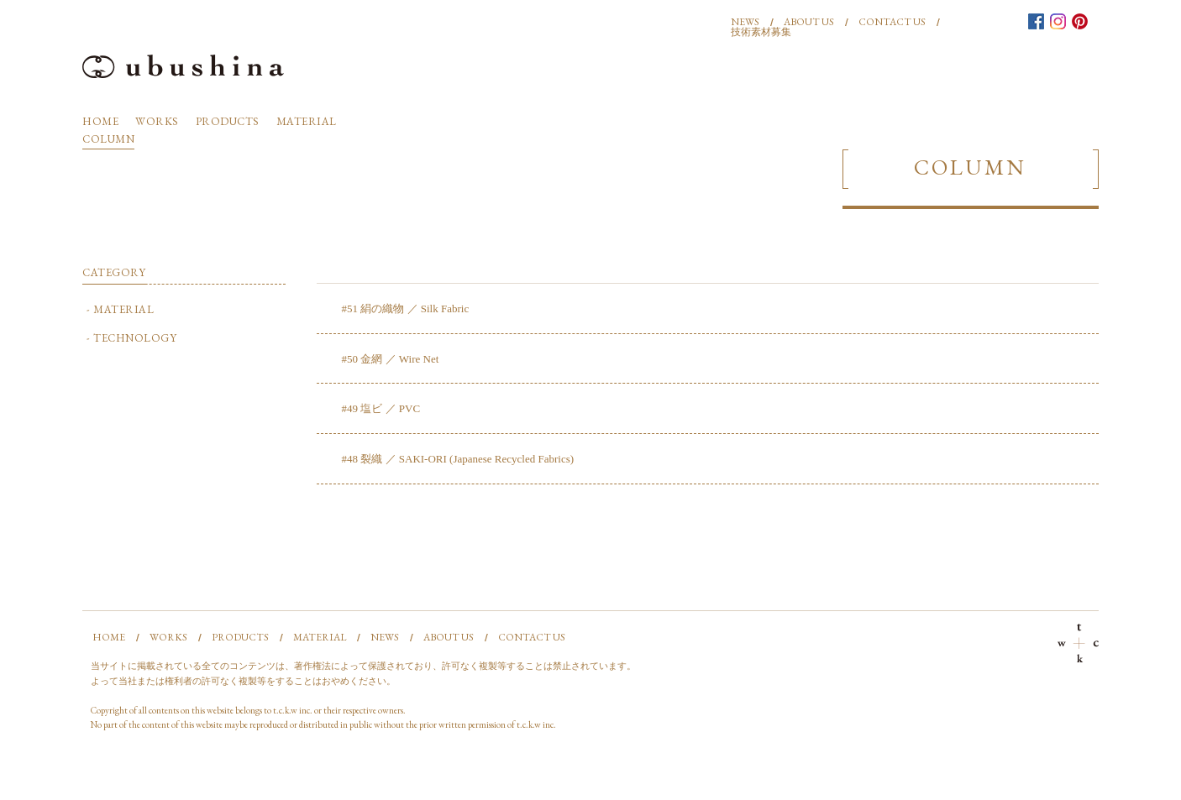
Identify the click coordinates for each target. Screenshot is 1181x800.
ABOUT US (809, 22)
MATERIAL (306, 121)
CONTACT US (892, 22)
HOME (100, 121)
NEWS (745, 22)
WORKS (157, 121)
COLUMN (108, 139)
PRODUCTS (228, 121)
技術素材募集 (761, 32)
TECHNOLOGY (134, 338)
